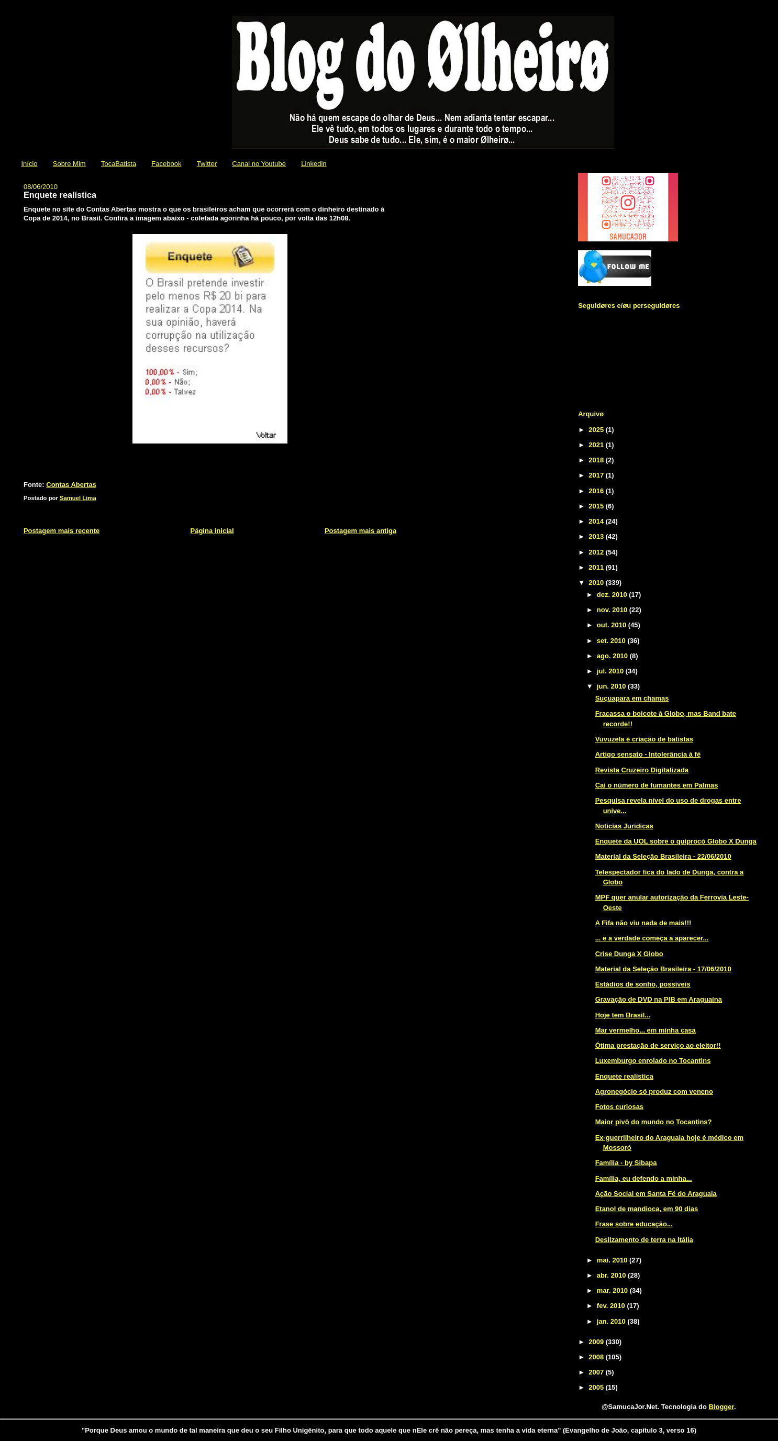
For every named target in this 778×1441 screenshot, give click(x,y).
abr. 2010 (612, 1275)
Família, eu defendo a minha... (643, 1178)
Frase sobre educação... (634, 1224)
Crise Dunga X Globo (629, 954)
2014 (597, 521)
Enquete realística (624, 1076)
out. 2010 (612, 625)
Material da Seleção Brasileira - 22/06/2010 (663, 856)
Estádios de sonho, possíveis (643, 984)
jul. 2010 (611, 671)
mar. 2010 (613, 1290)
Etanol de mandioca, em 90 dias (646, 1209)
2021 (597, 445)
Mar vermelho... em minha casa (645, 1030)
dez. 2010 (613, 594)
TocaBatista (118, 164)
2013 (597, 536)
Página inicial (212, 531)
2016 (597, 491)
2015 (597, 506)
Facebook (166, 164)
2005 (597, 1387)
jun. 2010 (612, 686)
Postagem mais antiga (360, 531)
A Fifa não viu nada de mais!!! (643, 923)
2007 (597, 1372)
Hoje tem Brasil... (622, 1015)
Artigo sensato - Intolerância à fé (648, 754)
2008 (597, 1357)
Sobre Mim (69, 164)
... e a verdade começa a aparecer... (652, 938)
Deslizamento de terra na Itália (644, 1240)
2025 (597, 430)
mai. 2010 (613, 1260)
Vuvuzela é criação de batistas (644, 739)
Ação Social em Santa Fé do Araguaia (656, 1194)
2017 (597, 475)
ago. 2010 (613, 656)
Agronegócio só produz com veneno (654, 1091)
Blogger (720, 1407)
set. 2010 (612, 641)
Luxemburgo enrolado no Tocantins (653, 1061)
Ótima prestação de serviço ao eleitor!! (658, 1045)
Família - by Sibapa (626, 1163)
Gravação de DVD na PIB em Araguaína (658, 999)
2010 (597, 582)
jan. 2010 (612, 1321)
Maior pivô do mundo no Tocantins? (653, 1122)
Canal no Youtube (259, 164)
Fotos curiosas (619, 1107)
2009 (597, 1342)
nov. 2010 (613, 610)
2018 (597, 460)
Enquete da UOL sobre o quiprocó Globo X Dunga (676, 841)
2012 (597, 552)
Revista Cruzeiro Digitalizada (641, 770)
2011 (597, 567)
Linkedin (313, 164)
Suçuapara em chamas (632, 698)
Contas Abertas (71, 485)
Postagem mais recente (61, 531)
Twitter (207, 164)
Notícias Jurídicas (624, 826)
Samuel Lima (78, 498)
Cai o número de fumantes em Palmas (656, 785)
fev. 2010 (612, 1306)
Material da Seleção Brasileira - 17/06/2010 (663, 969)
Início (29, 164)
